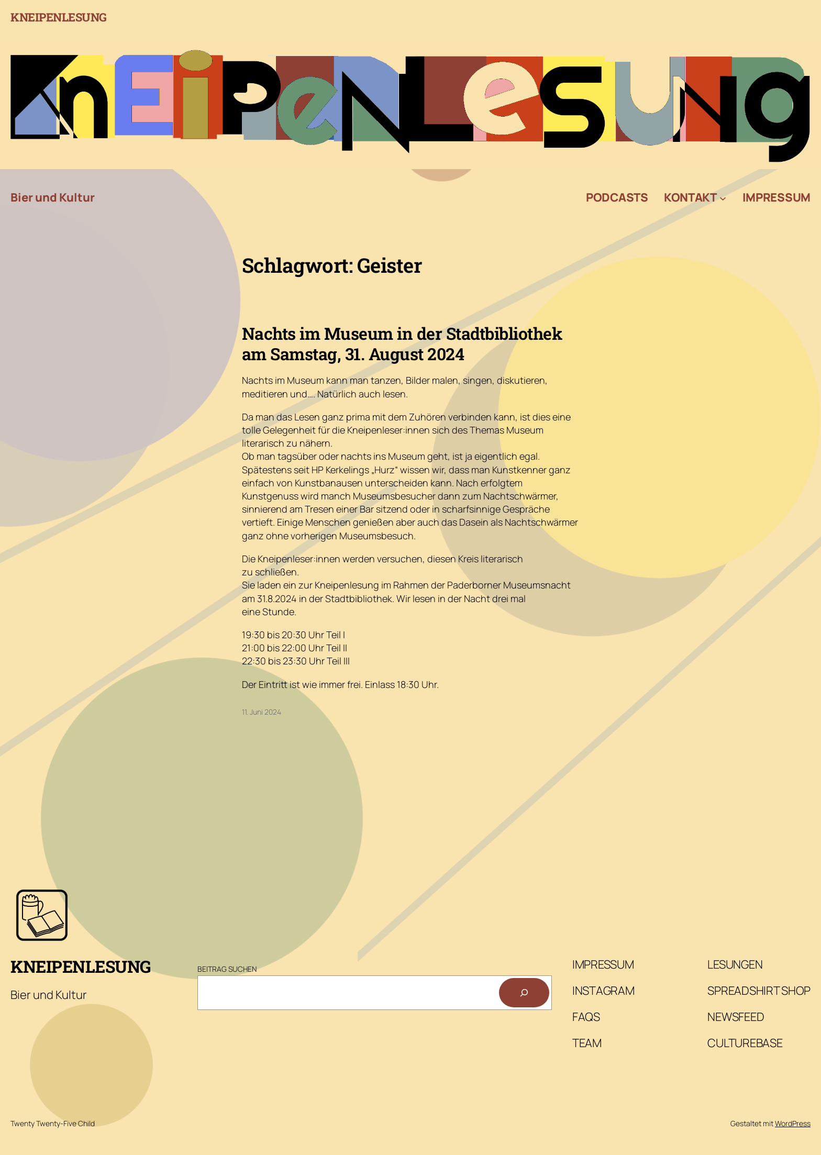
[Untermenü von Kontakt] (722, 197)
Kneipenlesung (58, 17)
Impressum (776, 197)
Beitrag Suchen (227, 969)
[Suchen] (524, 992)
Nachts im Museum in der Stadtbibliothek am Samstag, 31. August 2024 (402, 344)
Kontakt (690, 197)
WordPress (793, 1123)
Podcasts (617, 197)
